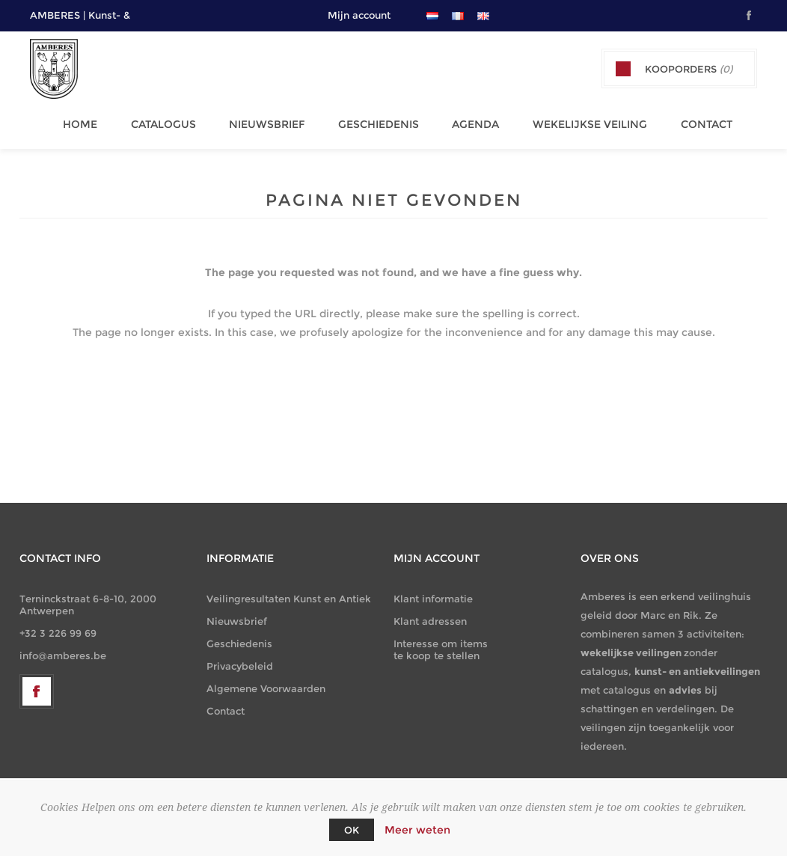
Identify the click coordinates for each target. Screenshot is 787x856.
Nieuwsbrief (266, 120)
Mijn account (359, 15)
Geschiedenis (374, 120)
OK (351, 830)
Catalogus (166, 120)
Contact (692, 120)
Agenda (468, 120)
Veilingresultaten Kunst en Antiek (288, 592)
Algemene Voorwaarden (265, 682)
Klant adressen (430, 614)
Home (87, 120)
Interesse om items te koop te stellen (441, 643)
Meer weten (417, 830)
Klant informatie (433, 592)
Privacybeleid (239, 659)
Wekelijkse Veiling (579, 120)
